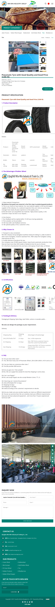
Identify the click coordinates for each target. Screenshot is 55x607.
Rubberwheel (26, 33)
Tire (43, 33)
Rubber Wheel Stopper (16, 33)
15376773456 (11, 542)
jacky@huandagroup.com (15, 550)
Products (48, 37)
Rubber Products (5, 33)
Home (42, 37)
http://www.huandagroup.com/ (15, 554)
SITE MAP (27, 604)
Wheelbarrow (49, 33)
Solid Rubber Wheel (36, 33)
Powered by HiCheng (38, 599)
